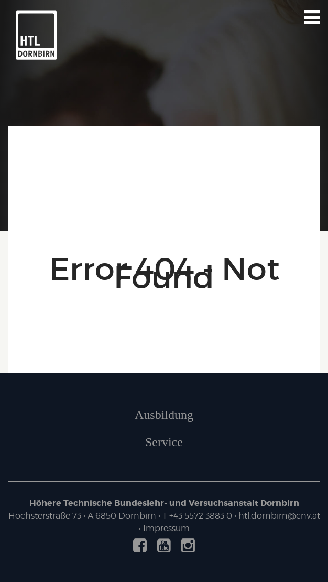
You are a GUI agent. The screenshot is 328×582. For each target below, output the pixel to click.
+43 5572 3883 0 (200, 516)
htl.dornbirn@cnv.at (279, 516)
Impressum (166, 528)
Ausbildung (164, 415)
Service (164, 442)
